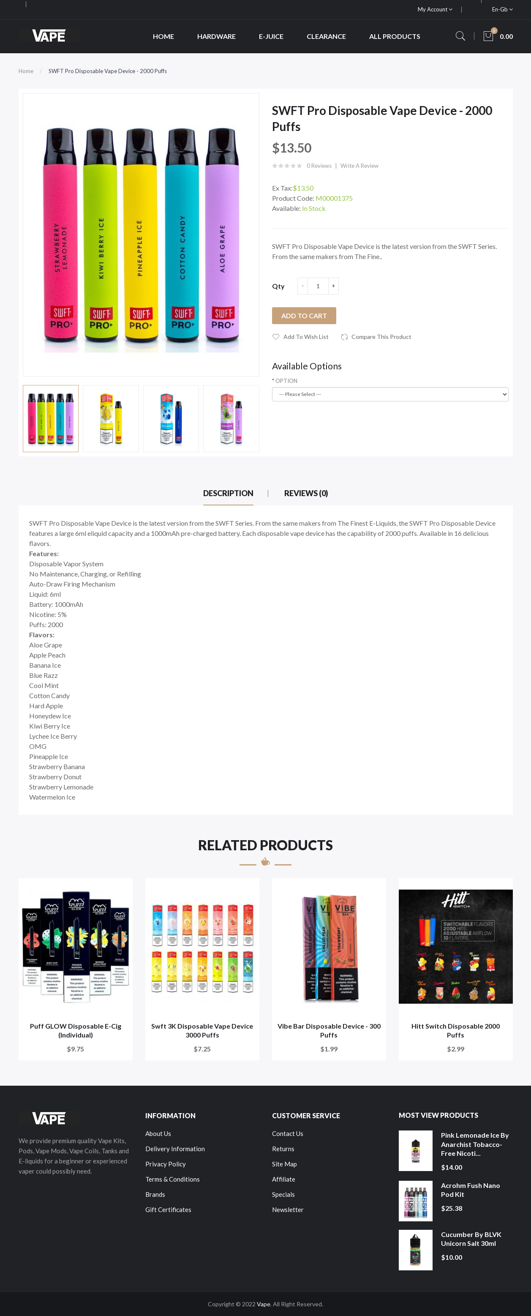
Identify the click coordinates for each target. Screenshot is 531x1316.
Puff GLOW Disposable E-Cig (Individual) (75, 1030)
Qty (278, 286)
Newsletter (288, 1209)
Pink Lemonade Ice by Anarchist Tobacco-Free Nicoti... (475, 1144)
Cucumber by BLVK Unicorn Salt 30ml (471, 1239)
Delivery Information (175, 1148)
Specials (283, 1194)
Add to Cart (304, 315)
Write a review (359, 165)
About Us (158, 1133)
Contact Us (287, 1133)
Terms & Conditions (172, 1179)
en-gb (502, 9)
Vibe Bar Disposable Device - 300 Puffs (329, 1030)
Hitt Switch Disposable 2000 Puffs (455, 1030)
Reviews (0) (306, 493)
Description (228, 493)
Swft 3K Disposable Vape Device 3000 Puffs (202, 1030)
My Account (435, 9)
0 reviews (319, 165)
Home (26, 71)
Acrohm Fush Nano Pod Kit (470, 1190)
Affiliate (283, 1179)
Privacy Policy (165, 1164)
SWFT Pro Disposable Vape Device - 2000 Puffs (108, 71)
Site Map (284, 1164)
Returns (283, 1148)
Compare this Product (381, 336)
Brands (155, 1194)
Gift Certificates (168, 1209)
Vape (263, 1304)
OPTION (286, 380)
